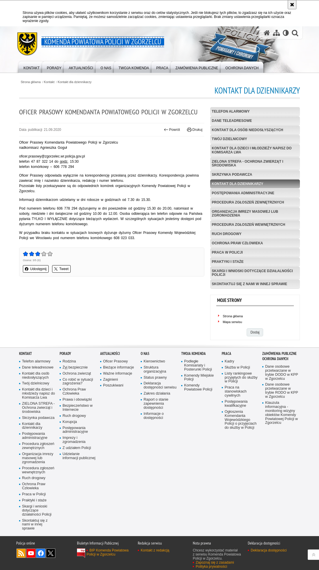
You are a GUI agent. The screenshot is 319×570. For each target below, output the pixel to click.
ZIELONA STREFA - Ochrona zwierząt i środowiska (247, 163)
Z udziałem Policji (77, 448)
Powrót (172, 129)
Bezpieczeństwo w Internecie (78, 408)
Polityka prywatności (211, 566)
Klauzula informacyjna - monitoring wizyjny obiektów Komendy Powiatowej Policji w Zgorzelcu (281, 413)
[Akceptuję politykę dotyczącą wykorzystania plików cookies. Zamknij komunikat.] (292, 4)
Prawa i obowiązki (77, 400)
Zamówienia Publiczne (279, 353)
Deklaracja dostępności (269, 550)
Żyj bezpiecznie (75, 367)
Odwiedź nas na (31, 553)
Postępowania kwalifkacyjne (236, 404)
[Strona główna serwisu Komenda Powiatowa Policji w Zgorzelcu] (267, 32)
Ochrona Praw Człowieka (237, 243)
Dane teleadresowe (232, 121)
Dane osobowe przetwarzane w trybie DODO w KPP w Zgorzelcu (281, 373)
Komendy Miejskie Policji (199, 378)
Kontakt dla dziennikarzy (74, 82)
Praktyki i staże (228, 262)
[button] (295, 32)
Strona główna (31, 82)
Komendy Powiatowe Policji (198, 387)
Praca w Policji (227, 252)
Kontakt (49, 82)
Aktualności (110, 353)
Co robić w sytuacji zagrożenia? (78, 382)
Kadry (229, 361)
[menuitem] (31, 67)
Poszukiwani (113, 385)
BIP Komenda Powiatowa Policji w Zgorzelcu (108, 552)
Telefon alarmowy (231, 111)
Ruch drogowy (227, 234)
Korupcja (70, 422)
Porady (65, 353)
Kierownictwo (154, 361)
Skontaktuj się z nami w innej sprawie (249, 284)
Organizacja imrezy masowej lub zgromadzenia (245, 213)
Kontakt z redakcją (155, 550)
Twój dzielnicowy (229, 139)
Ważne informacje (117, 373)
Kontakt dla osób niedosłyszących (247, 130)
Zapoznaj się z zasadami (215, 562)
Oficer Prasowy (115, 361)
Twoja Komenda (193, 353)
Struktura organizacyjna (155, 369)
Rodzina (69, 361)
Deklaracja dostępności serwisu (160, 385)
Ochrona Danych (275, 358)
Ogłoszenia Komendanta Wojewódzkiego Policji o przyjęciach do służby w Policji (240, 420)
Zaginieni (110, 380)
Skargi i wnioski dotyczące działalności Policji (252, 273)
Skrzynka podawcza (232, 175)
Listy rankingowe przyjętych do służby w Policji (241, 378)
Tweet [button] (61, 269)
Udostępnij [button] (36, 269)
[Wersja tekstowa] (286, 32)
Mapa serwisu (232, 322)
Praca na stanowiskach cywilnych (236, 391)
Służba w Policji (237, 367)
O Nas (145, 353)
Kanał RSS (21, 553)
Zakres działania (157, 393)
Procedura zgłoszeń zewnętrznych (248, 202)
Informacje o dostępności (154, 416)
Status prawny (155, 378)
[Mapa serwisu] (276, 32)
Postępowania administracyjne (243, 193)
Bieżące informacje (118, 367)
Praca (226, 353)
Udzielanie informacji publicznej (79, 456)
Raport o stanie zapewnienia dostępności (156, 404)
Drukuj (194, 129)
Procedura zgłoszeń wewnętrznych (248, 225)
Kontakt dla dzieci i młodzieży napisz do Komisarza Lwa (252, 150)
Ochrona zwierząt (77, 373)
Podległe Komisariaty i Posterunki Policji (198, 365)
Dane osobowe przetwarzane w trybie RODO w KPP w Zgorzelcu (281, 391)
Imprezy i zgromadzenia (74, 440)
